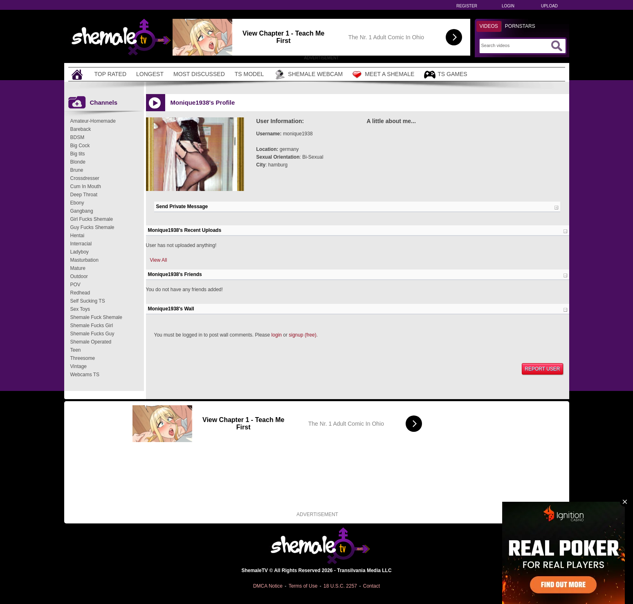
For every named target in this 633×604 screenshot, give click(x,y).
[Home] (78, 74)
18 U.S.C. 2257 (340, 586)
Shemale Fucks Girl (91, 325)
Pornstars (520, 26)
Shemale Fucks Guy (92, 334)
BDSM (77, 137)
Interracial (81, 244)
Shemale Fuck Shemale (96, 317)
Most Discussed (199, 74)
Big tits (77, 154)
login (277, 335)
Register (466, 6)
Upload (549, 6)
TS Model (249, 74)
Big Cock (80, 145)
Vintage (78, 366)
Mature (77, 268)
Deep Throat (84, 195)
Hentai (77, 235)
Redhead (80, 293)
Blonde (77, 162)
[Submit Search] (556, 46)
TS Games (445, 75)
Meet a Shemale (383, 74)
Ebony (77, 203)
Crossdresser (84, 178)
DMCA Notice (268, 586)
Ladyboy (79, 252)
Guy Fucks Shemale (92, 227)
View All (158, 260)
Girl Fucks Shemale (91, 219)
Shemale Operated (91, 342)
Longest (150, 74)
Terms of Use (303, 586)
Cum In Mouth (85, 186)
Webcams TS (85, 374)
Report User (542, 369)
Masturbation (84, 260)
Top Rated (110, 74)
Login (508, 6)
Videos (489, 26)
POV (75, 284)
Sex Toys (80, 309)
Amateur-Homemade (93, 121)
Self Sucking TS (87, 301)
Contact (371, 586)
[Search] (515, 45)
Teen (75, 350)
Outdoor (79, 276)
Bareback (80, 129)
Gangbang (81, 211)
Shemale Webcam (308, 74)
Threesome (82, 358)
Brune (76, 170)
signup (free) (302, 335)
